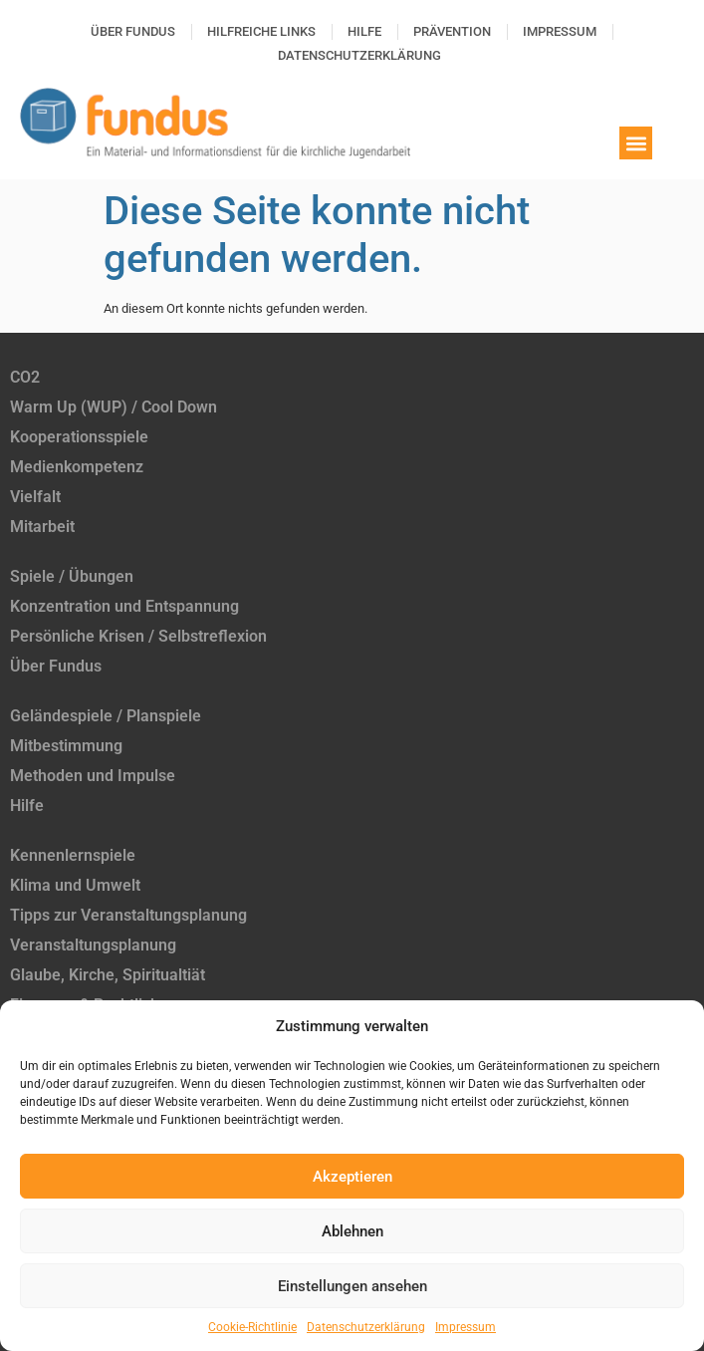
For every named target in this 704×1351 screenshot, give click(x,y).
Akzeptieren (352, 1177)
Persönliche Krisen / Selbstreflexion (138, 636)
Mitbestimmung (66, 745)
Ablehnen (352, 1231)
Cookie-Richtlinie (252, 1327)
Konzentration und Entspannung (124, 606)
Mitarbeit (42, 526)
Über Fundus (133, 31)
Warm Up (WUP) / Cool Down (113, 407)
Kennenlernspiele (72, 855)
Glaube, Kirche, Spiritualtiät (107, 974)
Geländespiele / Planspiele (105, 715)
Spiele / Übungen (71, 576)
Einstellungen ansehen (352, 1286)
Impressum (465, 1327)
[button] (635, 143)
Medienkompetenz (76, 466)
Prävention (452, 31)
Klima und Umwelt (75, 885)
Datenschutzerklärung (366, 1327)
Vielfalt (35, 496)
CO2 (25, 377)
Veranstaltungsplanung (93, 945)
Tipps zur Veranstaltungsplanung (128, 915)
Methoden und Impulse (92, 775)
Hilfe (364, 31)
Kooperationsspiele (79, 436)
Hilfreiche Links (261, 31)
